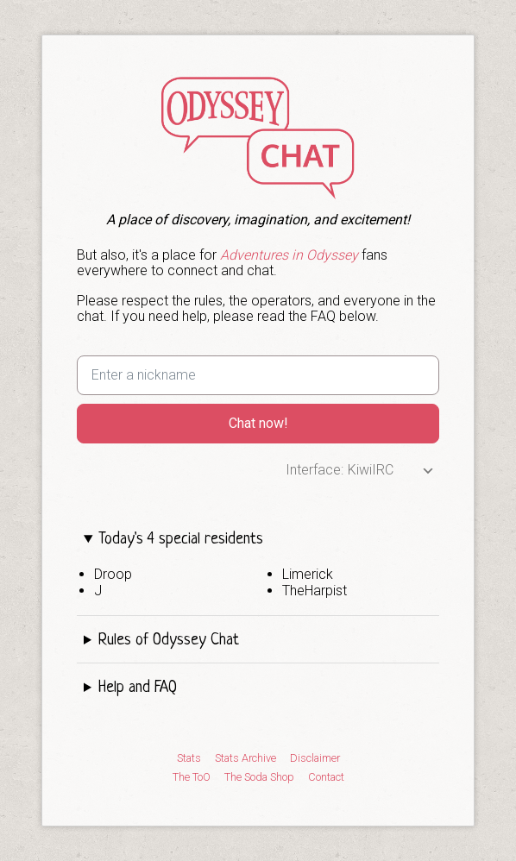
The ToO (192, 777)
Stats (189, 758)
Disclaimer (315, 758)
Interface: (314, 470)
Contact (326, 777)
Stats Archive (245, 758)
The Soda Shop (259, 777)
